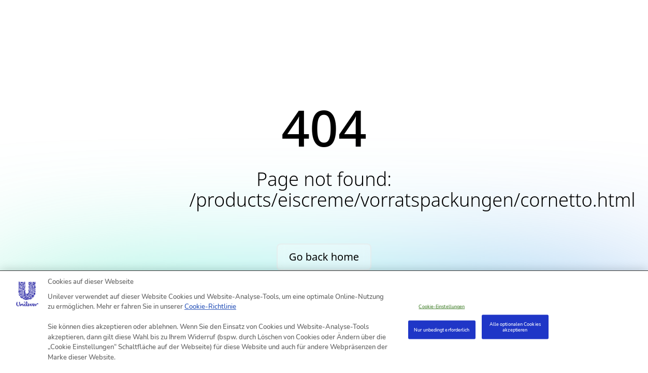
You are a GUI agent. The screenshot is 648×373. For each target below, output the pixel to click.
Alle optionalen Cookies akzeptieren (515, 327)
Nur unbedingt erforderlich (441, 329)
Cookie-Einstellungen (442, 307)
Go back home (324, 257)
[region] (324, 321)
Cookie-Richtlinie (210, 306)
